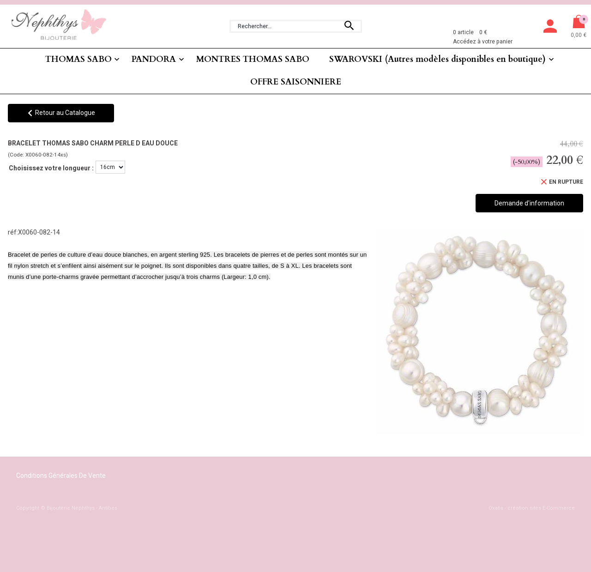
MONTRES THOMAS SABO (252, 59)
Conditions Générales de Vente (61, 476)
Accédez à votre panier (483, 41)
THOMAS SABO (78, 59)
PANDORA (154, 59)
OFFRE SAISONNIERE (295, 82)
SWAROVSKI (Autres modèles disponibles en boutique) (437, 59)
